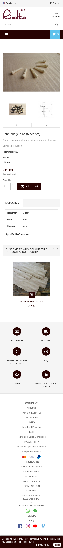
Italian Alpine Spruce (31, 466)
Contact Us (31, 490)
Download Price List (31, 427)
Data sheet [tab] (13, 202)
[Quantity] (7, 186)
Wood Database (31, 481)
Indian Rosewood (31, 471)
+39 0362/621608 (35, 505)
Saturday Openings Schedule (31, 446)
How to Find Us (31, 417)
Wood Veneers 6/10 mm (32, 301)
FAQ (31, 432)
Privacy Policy (31, 442)
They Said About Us (31, 413)
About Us (31, 408)
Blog (31, 520)
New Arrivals (31, 476)
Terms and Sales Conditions (31, 437)
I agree (57, 545)
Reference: (8, 152)
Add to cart (29, 186)
